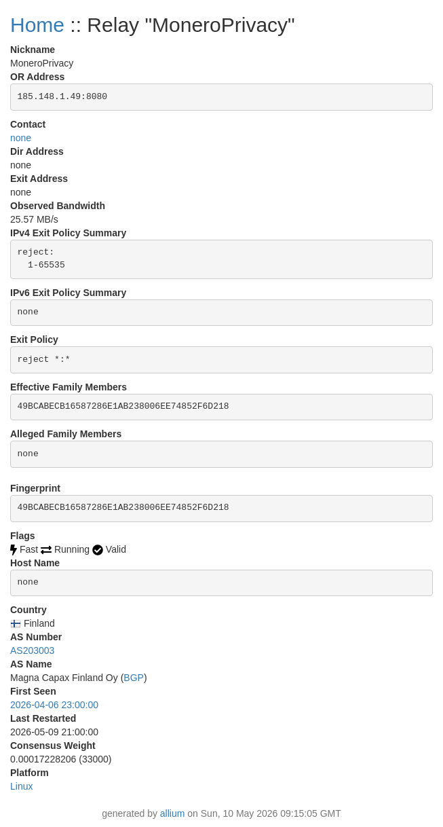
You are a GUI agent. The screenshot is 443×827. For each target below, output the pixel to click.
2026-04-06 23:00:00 (54, 704)
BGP (133, 677)
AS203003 (32, 650)
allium (172, 813)
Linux (21, 786)
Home (37, 25)
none (20, 137)
